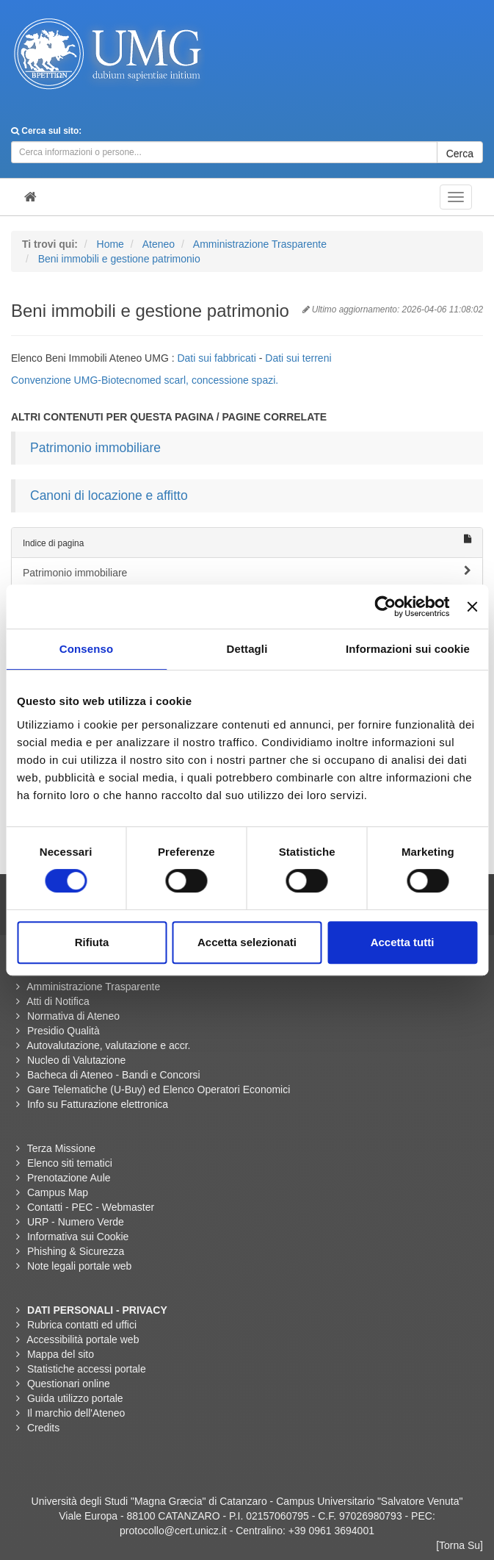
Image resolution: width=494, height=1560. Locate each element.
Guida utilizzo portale (75, 1398)
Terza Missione (61, 1148)
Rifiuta (92, 942)
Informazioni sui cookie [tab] (408, 649)
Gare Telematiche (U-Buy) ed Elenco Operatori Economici (158, 1089)
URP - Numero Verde (75, 1222)
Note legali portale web (79, 1266)
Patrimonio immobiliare (95, 447)
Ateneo (158, 244)
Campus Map (57, 1192)
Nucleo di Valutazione (76, 1060)
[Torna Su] (459, 1545)
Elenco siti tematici (69, 1163)
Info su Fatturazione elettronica (97, 1104)
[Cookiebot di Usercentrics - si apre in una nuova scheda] (386, 606)
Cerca (459, 154)
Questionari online (68, 1383)
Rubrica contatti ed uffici (82, 1325)
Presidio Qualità (63, 1031)
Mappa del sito (60, 1354)
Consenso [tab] (86, 649)
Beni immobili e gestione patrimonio (119, 259)
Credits (43, 1428)
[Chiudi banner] (472, 606)
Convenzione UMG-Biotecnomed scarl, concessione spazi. (144, 380)
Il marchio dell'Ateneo (76, 1413)
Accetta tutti (403, 942)
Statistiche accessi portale (86, 1369)
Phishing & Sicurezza (75, 1251)
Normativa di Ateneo (73, 1016)
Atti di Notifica (58, 1001)
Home (110, 244)
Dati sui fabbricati (217, 358)
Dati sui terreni (298, 358)
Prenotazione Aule (69, 1178)
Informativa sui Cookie (78, 1236)
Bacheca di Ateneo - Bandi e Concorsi (113, 1075)
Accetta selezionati (247, 942)
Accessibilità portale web (82, 1339)
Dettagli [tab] (247, 649)
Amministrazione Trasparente (260, 244)
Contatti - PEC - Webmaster (90, 1207)
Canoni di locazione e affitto (109, 495)
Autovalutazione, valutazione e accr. (108, 1045)
